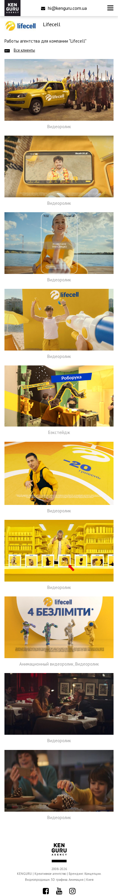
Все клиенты (24, 50)
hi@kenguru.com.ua (64, 8)
